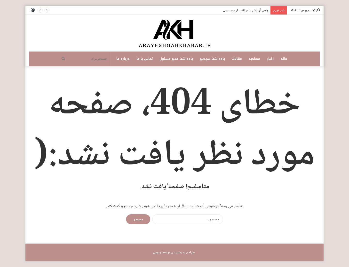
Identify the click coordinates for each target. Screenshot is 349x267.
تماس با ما (144, 59)
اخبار (270, 59)
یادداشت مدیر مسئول (176, 59)
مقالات (237, 59)
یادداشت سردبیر (212, 59)
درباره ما (123, 59)
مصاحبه (254, 59)
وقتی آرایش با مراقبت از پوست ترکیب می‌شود (237, 10)
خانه (284, 59)
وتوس (157, 252)
